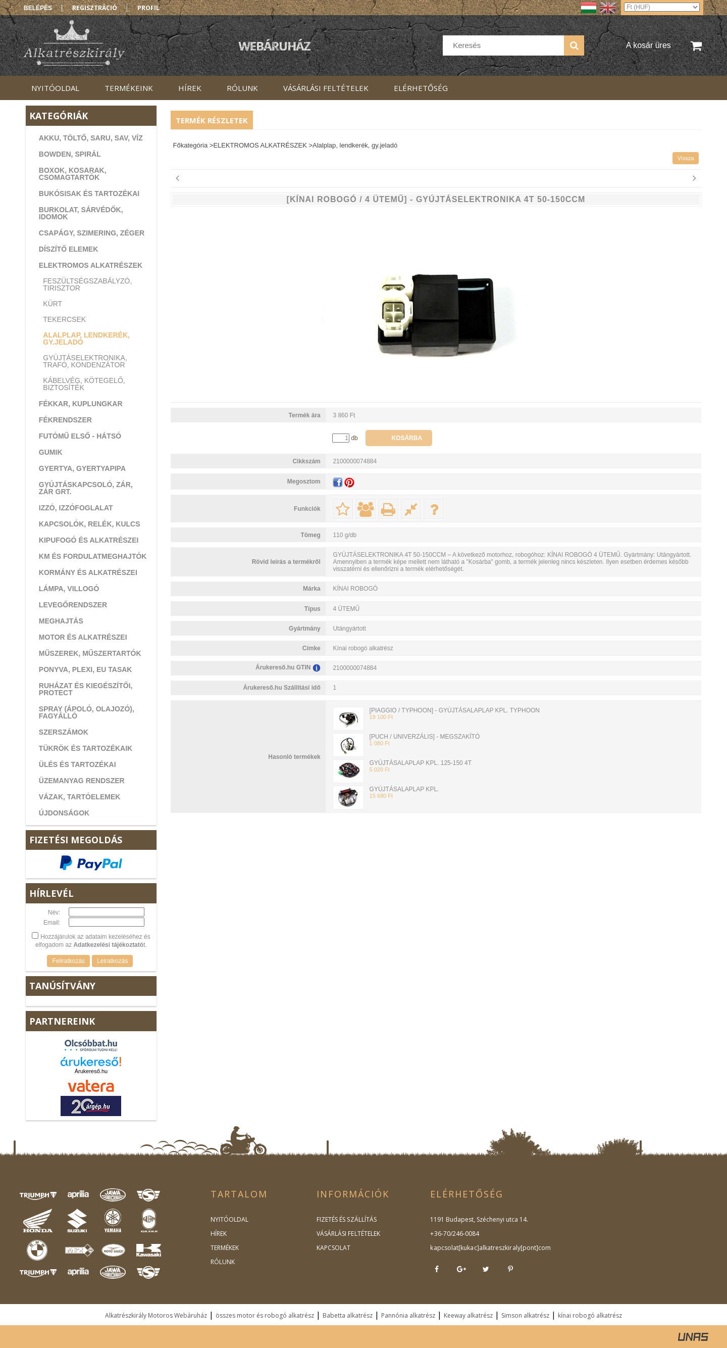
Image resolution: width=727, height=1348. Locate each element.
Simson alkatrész (525, 1315)
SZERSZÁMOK (63, 732)
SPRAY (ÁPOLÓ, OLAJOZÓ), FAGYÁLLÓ (86, 712)
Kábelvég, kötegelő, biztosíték (84, 384)
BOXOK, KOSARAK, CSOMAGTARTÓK (73, 173)
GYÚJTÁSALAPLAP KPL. (404, 789)
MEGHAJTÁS (61, 621)
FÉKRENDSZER (65, 420)
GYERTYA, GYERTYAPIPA (82, 468)
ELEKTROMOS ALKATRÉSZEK (90, 265)
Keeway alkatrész (468, 1315)
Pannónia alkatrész (408, 1315)
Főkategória (190, 145)
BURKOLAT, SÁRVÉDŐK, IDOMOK (81, 213)
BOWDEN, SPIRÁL (70, 154)
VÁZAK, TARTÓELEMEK (80, 797)
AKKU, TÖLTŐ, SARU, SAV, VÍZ (91, 138)
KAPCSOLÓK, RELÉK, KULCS (89, 524)
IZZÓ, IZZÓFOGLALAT (76, 508)
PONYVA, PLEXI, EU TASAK (85, 669)
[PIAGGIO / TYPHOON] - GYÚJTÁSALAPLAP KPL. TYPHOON (455, 710)
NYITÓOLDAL (229, 1219)
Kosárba (406, 438)
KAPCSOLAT (333, 1247)
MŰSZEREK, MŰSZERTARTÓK (90, 653)
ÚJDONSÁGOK (64, 813)
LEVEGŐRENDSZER (73, 605)
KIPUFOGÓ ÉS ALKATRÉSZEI (89, 540)
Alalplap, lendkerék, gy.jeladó (86, 338)
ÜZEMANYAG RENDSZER (82, 781)
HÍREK (219, 1233)
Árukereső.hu (91, 1071)
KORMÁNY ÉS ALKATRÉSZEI (88, 572)
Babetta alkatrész (348, 1315)
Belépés (38, 8)
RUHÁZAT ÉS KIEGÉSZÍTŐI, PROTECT (86, 689)
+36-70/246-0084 (454, 1233)
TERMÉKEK (225, 1247)
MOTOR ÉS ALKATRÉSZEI (83, 637)
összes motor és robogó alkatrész (265, 1315)
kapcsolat (444, 1247)
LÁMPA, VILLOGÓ (69, 589)
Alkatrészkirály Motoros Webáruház (156, 1315)
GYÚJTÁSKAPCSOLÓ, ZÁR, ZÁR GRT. (86, 488)
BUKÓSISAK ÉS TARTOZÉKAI (89, 193)
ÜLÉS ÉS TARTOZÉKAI (77, 764)
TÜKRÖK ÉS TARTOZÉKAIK (85, 748)
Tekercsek (64, 319)
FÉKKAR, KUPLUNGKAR (81, 404)
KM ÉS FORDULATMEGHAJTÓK (93, 556)
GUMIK (51, 452)
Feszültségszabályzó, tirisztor (87, 284)
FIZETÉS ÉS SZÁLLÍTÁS (346, 1219)
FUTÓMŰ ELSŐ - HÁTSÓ (80, 436)
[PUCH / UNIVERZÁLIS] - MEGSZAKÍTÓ (425, 736)
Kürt (52, 304)
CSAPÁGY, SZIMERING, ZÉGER (91, 233)
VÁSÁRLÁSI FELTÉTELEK (348, 1233)
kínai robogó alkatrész (590, 1315)
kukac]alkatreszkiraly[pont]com (504, 1247)
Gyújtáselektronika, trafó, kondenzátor (85, 361)
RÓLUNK (223, 1262)
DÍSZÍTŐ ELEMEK (68, 249)
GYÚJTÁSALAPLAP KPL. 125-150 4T (421, 762)
